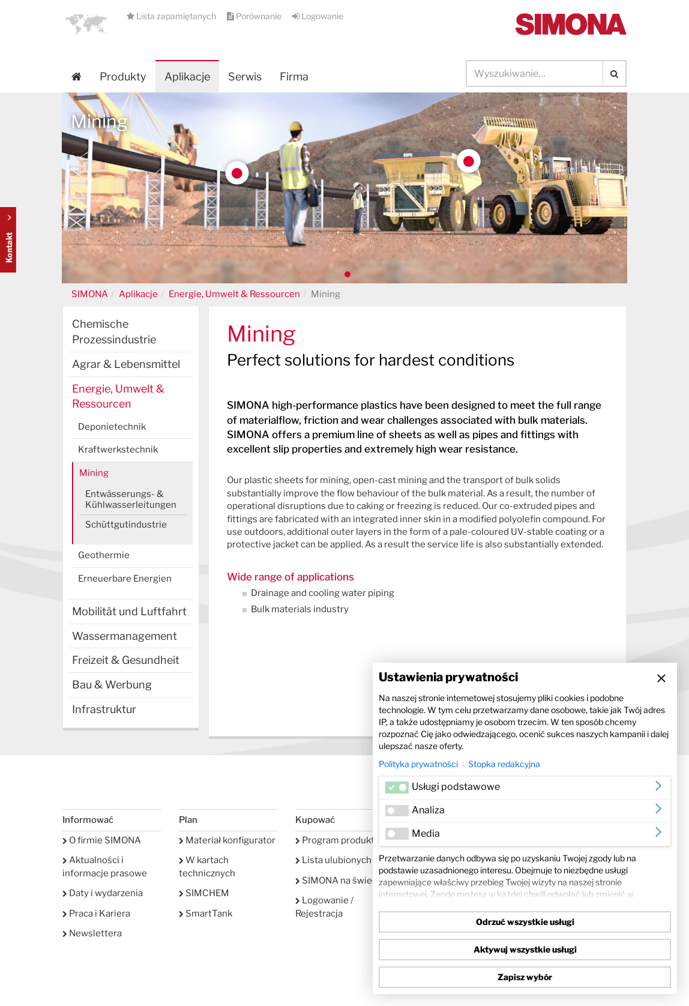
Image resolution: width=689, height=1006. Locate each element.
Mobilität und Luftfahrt (129, 611)
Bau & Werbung (112, 684)
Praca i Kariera (96, 913)
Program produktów (341, 840)
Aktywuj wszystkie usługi (525, 949)
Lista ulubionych (333, 860)
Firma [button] (294, 76)
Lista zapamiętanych (172, 16)
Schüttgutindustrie (126, 524)
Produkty (123, 76)
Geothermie (104, 555)
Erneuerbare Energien (125, 578)
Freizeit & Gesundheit (125, 660)
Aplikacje (187, 76)
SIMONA (89, 294)
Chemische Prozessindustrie (114, 332)
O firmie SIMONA (101, 840)
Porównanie (255, 16)
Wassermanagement (124, 636)
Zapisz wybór (525, 977)
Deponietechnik (112, 426)
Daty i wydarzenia (102, 893)
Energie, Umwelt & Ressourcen (234, 294)
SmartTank (205, 913)
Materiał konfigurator (227, 840)
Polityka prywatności (418, 764)
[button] (86, 24)
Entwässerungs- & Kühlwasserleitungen (130, 499)
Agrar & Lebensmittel (126, 364)
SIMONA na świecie (340, 880)
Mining (94, 473)
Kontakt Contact (8, 240)
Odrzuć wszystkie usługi (525, 922)
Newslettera (92, 933)
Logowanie (317, 16)
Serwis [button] (245, 76)
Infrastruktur (104, 709)
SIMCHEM (204, 893)
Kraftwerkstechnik (118, 449)
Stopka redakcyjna (504, 764)
